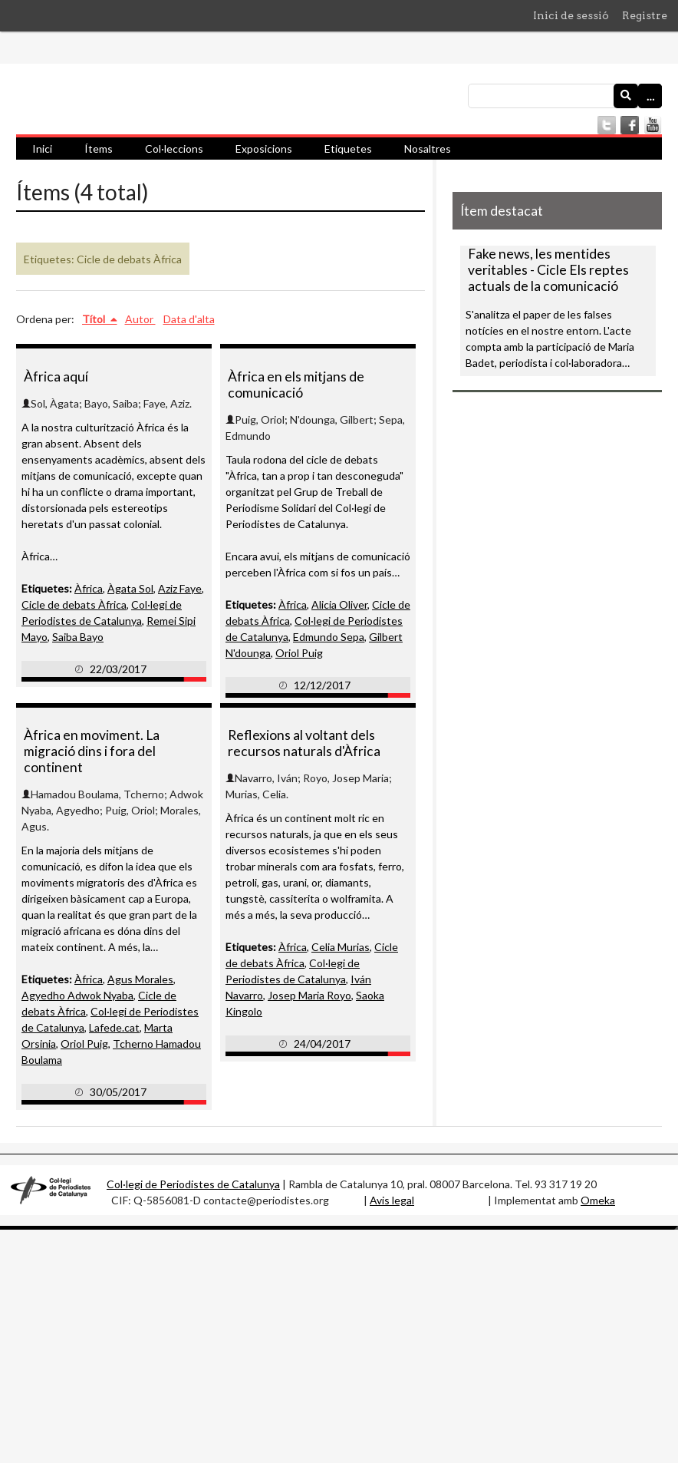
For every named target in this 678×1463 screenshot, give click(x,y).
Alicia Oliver (339, 604)
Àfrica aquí (56, 376)
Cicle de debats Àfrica (74, 604)
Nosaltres (427, 148)
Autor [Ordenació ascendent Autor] (140, 318)
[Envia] (626, 96)
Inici (42, 148)
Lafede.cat (114, 1027)
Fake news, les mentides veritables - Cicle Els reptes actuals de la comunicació (548, 270)
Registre (644, 15)
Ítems (98, 148)
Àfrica (88, 588)
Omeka (598, 1200)
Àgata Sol (130, 588)
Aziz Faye (180, 588)
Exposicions (263, 148)
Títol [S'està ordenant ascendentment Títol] (94, 318)
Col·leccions (174, 148)
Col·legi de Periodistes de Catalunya (193, 1184)
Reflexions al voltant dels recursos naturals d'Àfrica (304, 743)
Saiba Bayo (78, 636)
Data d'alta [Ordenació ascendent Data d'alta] (189, 318)
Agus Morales (140, 979)
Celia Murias (340, 946)
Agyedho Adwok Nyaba (77, 995)
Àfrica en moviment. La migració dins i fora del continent (92, 751)
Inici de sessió (571, 15)
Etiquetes (348, 148)
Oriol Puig (299, 652)
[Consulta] (565, 96)
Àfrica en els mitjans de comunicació (296, 384)
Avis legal (392, 1200)
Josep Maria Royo (309, 995)
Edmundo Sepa (328, 636)
